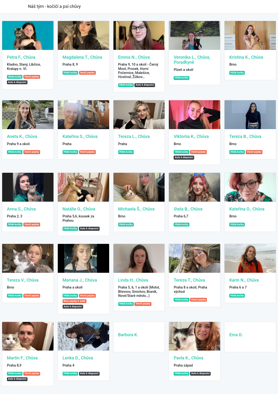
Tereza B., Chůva (245, 136)
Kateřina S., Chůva (80, 136)
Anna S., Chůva (21, 208)
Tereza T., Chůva (189, 280)
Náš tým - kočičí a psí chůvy (54, 6)
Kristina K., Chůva (246, 57)
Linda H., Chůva (133, 280)
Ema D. (236, 334)
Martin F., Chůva (22, 357)
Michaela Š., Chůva (136, 208)
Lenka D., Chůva (78, 357)
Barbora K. (128, 334)
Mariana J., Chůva (80, 280)
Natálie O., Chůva (79, 208)
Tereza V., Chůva (22, 280)
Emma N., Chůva (134, 57)
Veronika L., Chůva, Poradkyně (192, 60)
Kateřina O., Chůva (246, 208)
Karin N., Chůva (244, 280)
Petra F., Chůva (21, 57)
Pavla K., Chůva (188, 357)
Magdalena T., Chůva (82, 57)
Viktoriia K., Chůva (191, 136)
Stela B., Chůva (188, 208)
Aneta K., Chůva (22, 136)
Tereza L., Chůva (134, 136)
